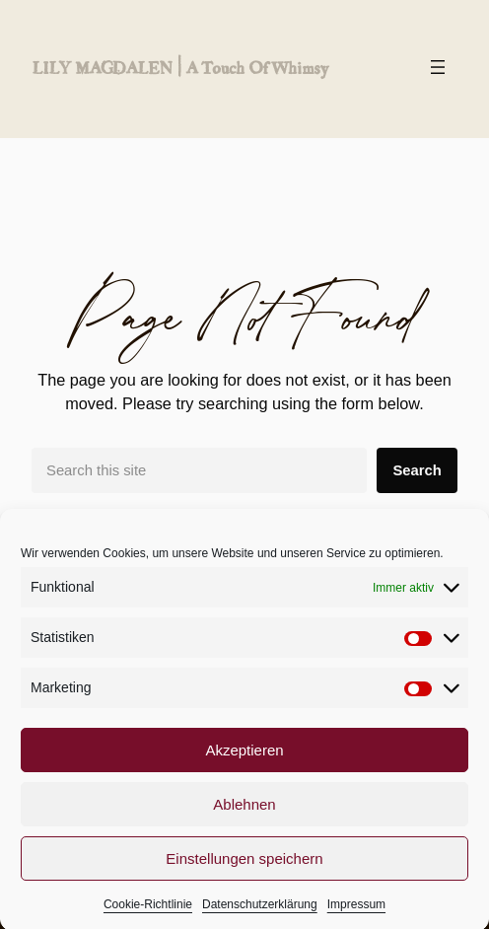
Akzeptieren (244, 758)
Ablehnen (244, 812)
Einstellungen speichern (244, 866)
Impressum (356, 912)
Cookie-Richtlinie (148, 912)
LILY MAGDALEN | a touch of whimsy (179, 67)
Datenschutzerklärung (259, 912)
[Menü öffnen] (438, 67)
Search (416, 470)
